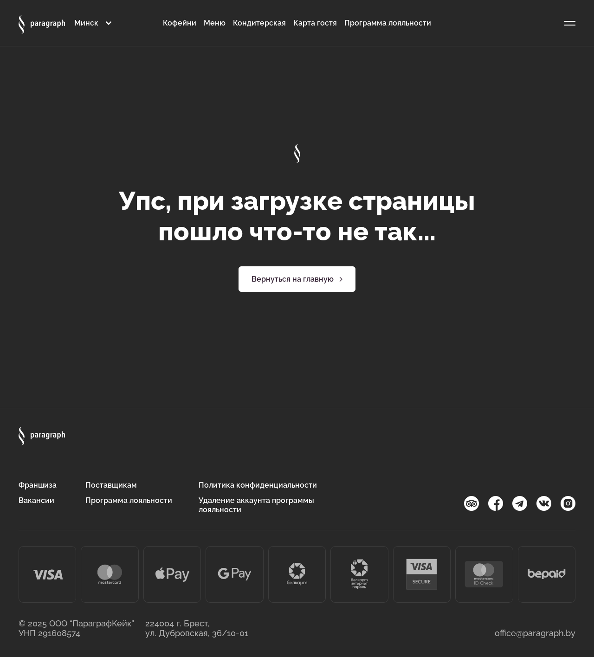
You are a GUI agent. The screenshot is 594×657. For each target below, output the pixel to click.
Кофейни (179, 23)
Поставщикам (111, 485)
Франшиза (38, 485)
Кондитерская (259, 23)
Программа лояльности (387, 23)
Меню (215, 23)
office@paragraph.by (535, 633)
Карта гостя (315, 23)
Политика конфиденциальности (258, 485)
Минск (86, 23)
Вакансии (36, 500)
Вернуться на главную (297, 279)
